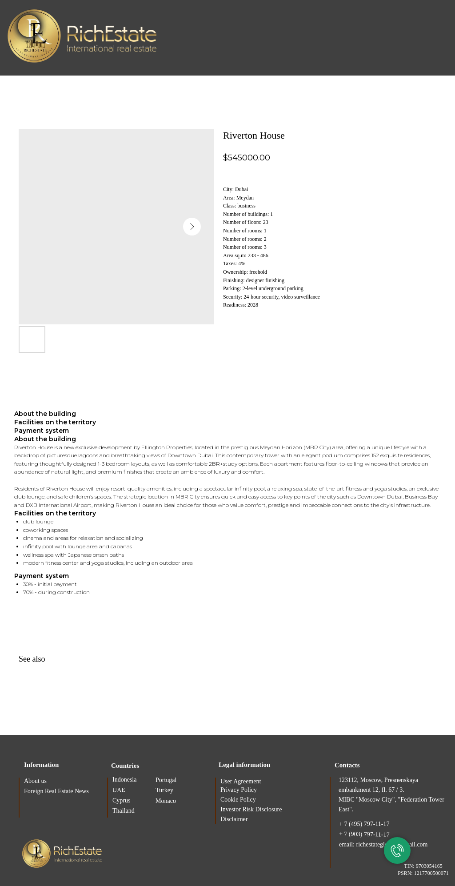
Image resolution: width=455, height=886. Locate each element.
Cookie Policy (238, 799)
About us (35, 781)
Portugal (166, 780)
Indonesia (124, 779)
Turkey (164, 790)
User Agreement (240, 781)
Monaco (166, 801)
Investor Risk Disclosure (251, 809)
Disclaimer (233, 819)
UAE (118, 790)
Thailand (123, 810)
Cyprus (121, 800)
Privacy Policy (238, 789)
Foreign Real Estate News (56, 791)
